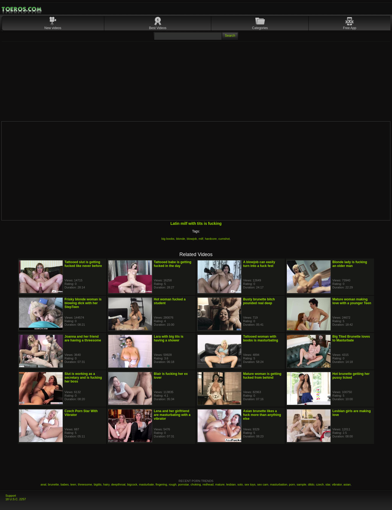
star (328, 484)
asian (347, 484)
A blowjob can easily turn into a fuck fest (259, 264)
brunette (53, 484)
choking (196, 484)
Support (10, 495)
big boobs (167, 238)
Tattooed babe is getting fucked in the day (172, 264)
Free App (349, 28)
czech (320, 484)
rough (172, 484)
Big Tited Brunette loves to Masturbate (351, 338)
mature (220, 484)
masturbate (146, 484)
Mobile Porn (22, 9)
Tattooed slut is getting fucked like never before (83, 264)
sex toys (249, 484)
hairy (106, 484)
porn (292, 484)
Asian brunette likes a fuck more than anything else (262, 415)
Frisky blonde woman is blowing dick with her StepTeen (83, 303)
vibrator (337, 484)
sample (301, 484)
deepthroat (118, 484)
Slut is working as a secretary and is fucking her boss (83, 377)
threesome (85, 484)
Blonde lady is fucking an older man (349, 264)
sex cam (262, 484)
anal (43, 484)
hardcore (211, 238)
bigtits (98, 484)
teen (73, 484)
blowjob (192, 238)
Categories (260, 28)
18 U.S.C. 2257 (15, 499)
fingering (161, 484)
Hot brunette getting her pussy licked (351, 376)
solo (240, 484)
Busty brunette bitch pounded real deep (259, 301)
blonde (180, 238)
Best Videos (158, 28)
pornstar (183, 484)
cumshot (224, 238)
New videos (52, 28)
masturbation (278, 484)
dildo (311, 484)
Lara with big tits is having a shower (168, 338)
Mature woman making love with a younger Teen (351, 301)
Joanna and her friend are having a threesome (83, 338)
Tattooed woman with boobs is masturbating (260, 338)
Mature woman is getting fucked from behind (262, 376)
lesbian (231, 484)
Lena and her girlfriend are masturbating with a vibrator (172, 415)
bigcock (132, 484)
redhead (208, 484)
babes (64, 484)
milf (201, 238)
